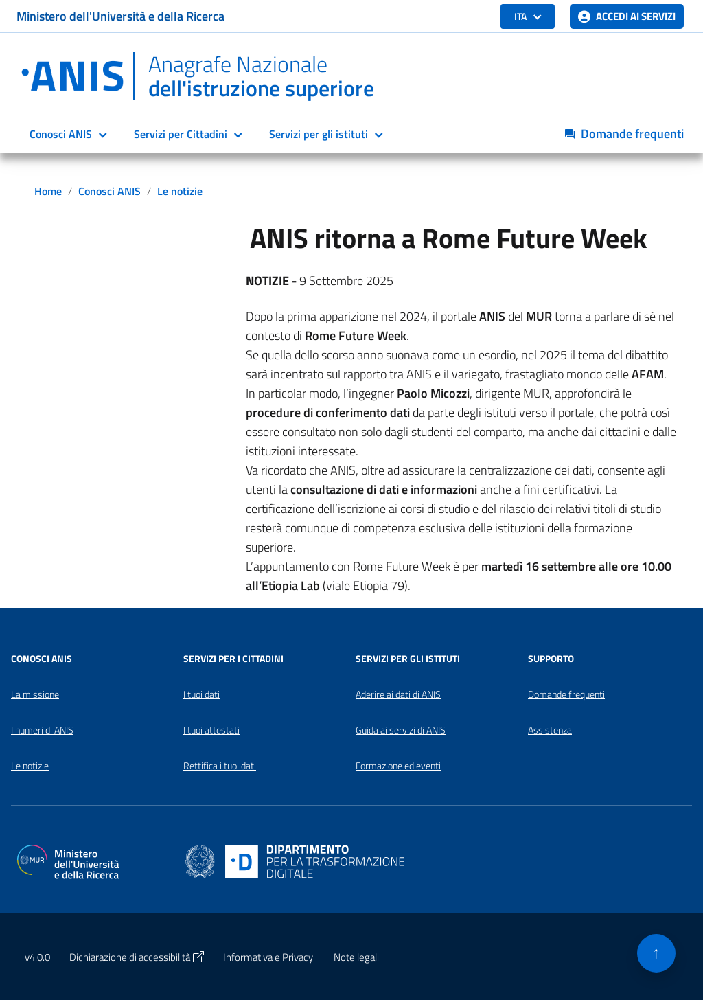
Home (48, 191)
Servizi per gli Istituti (408, 658)
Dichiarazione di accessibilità (136, 957)
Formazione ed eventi (398, 765)
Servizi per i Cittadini (233, 658)
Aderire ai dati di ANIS (398, 694)
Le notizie (180, 191)
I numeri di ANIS (42, 730)
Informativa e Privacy (268, 957)
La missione (35, 694)
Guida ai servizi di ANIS (401, 730)
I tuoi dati (201, 694)
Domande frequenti (566, 694)
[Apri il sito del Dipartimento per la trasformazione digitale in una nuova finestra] (294, 860)
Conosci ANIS (61, 134)
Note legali (356, 957)
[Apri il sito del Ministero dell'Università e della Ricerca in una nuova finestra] (68, 860)
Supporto (551, 658)
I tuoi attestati (211, 730)
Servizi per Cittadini (180, 134)
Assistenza (550, 730)
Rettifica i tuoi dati (219, 765)
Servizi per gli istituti (318, 134)
